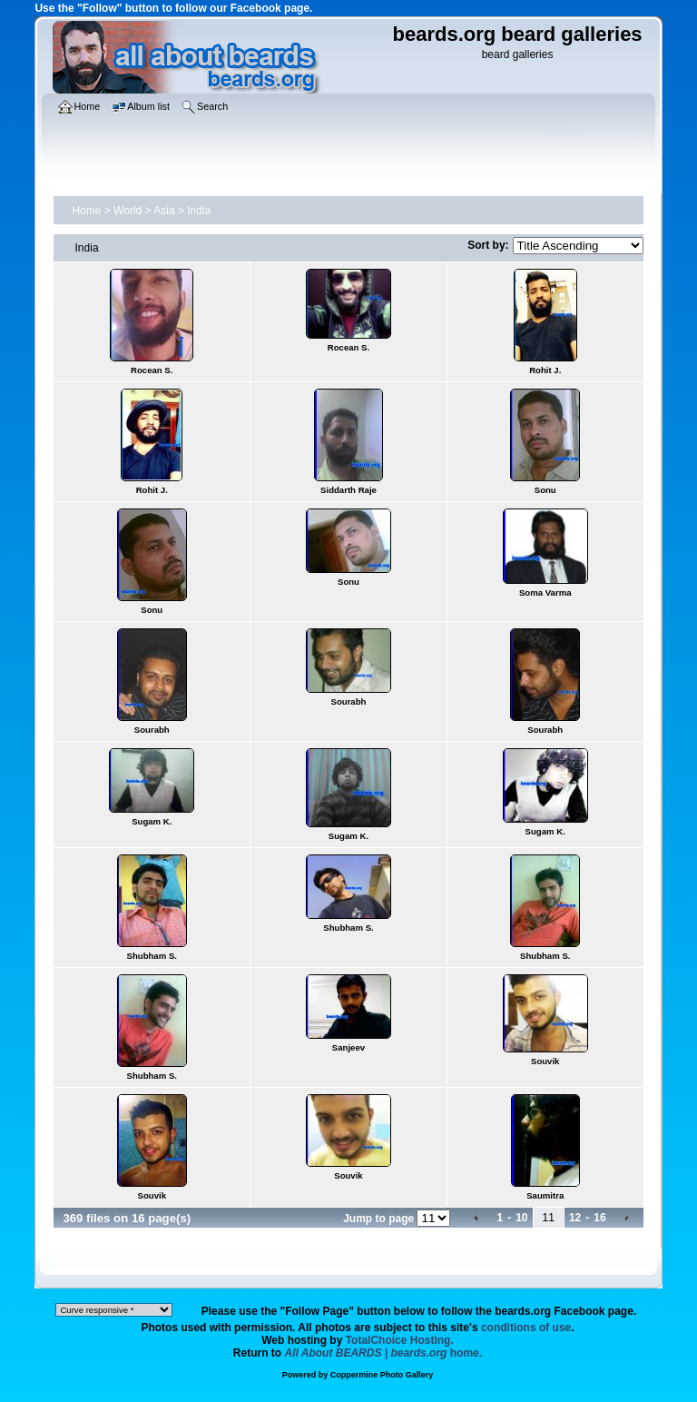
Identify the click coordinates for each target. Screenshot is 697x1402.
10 (521, 1217)
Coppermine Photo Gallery (382, 1374)
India (199, 210)
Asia (163, 210)
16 (599, 1217)
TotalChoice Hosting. (400, 1340)
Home (86, 210)
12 (575, 1217)
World (127, 210)
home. (384, 1353)
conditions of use (526, 1327)
